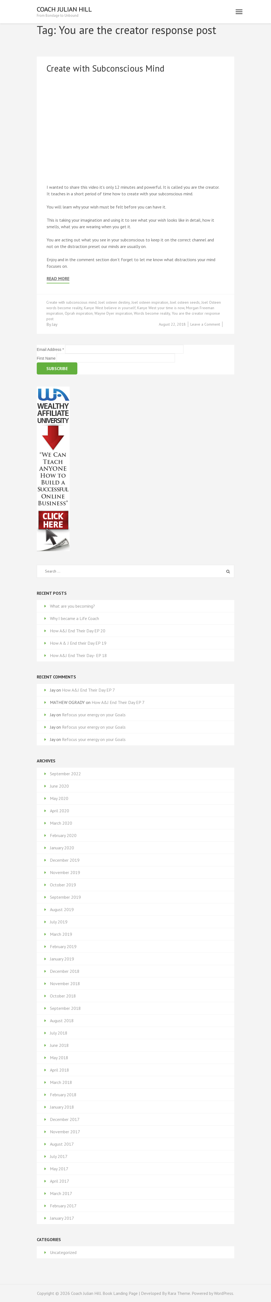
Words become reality (152, 313)
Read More (58, 278)
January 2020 (62, 847)
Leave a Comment (205, 324)
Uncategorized (63, 1252)
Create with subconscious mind (71, 302)
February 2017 (63, 1205)
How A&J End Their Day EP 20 (77, 630)
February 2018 (63, 1094)
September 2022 (65, 773)
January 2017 (62, 1218)
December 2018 (65, 971)
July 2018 (58, 1033)
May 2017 (59, 1168)
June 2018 (59, 1045)
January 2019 (62, 959)
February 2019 (63, 946)
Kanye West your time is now (160, 307)
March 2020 (61, 823)
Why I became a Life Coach (74, 618)
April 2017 (59, 1181)
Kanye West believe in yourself (110, 307)
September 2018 (65, 1008)
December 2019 (65, 860)
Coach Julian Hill (64, 9)
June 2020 (59, 786)
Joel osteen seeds (185, 302)
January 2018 (62, 1107)
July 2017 (58, 1156)
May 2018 (59, 1057)
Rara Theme (179, 1293)
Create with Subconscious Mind (105, 68)
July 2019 (58, 922)
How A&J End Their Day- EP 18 (78, 655)
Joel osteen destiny (114, 302)
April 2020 (59, 810)
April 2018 (59, 1070)
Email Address (51, 349)
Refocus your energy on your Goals (94, 714)
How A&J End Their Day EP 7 (88, 690)
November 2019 (65, 872)
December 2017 (65, 1119)
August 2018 (62, 1020)
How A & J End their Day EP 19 (78, 643)
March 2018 (61, 1082)
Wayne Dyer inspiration (113, 313)
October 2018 (63, 996)
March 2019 (61, 934)
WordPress (223, 1293)
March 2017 (61, 1193)
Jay (54, 324)
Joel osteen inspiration (149, 302)
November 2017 (65, 1131)
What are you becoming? (72, 606)
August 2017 (62, 1144)
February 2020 (63, 835)
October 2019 (63, 884)
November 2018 (65, 983)
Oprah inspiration (79, 313)
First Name (47, 358)
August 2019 (62, 909)
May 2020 (59, 798)
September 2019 (65, 897)
